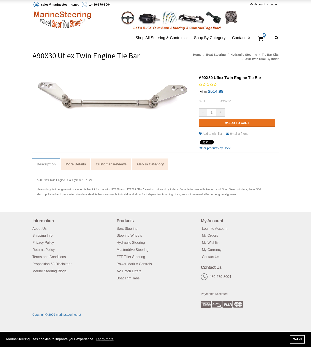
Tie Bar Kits (270, 54)
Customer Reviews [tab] (111, 164)
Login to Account (214, 228)
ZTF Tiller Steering (131, 257)
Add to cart (237, 123)
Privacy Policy (43, 242)
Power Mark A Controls (134, 264)
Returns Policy (43, 250)
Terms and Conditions (49, 257)
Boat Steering (216, 54)
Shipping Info (42, 235)
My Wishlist (210, 242)
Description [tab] (46, 164)
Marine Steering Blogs (49, 271)
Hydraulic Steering (243, 54)
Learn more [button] (105, 339)
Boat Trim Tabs (128, 278)
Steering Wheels (129, 235)
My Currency (212, 250)
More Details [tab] (75, 164)
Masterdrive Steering (133, 250)
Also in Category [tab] (150, 164)
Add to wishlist (210, 133)
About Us (39, 228)
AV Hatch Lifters (129, 271)
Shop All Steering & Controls (159, 38)
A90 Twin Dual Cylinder (262, 59)
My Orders (210, 235)
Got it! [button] (297, 339)
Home (197, 54)
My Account (257, 4)
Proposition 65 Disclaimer (51, 264)
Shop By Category (209, 38)
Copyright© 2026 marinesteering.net (56, 314)
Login (273, 4)
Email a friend (237, 133)
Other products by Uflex (214, 148)
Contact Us (241, 38)
